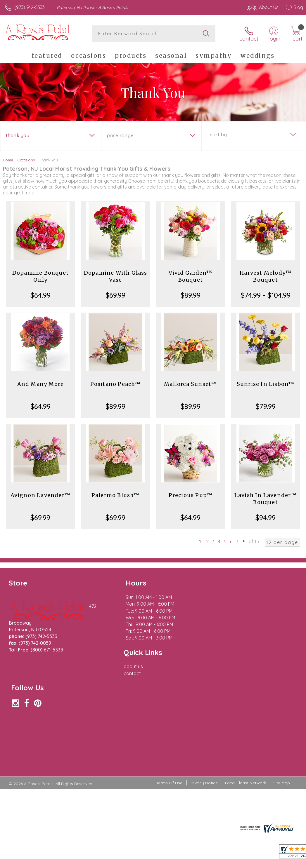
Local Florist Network (245, 680)
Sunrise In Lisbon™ (266, 384)
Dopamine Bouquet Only (40, 276)
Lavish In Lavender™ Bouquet (265, 499)
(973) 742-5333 (29, 7)
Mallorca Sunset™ (190, 384)
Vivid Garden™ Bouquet (190, 276)
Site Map (281, 680)
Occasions (26, 160)
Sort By (218, 134)
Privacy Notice (204, 680)
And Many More (40, 384)
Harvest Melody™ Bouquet (265, 276)
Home (8, 160)
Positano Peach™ (115, 384)
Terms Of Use (169, 680)
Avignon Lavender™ (40, 495)
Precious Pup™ (191, 495)
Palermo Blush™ (115, 495)
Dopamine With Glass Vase (115, 276)
